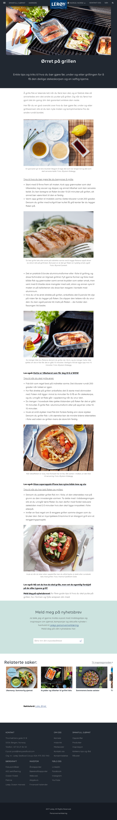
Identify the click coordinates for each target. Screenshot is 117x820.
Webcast (34, 776)
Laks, (38, 706)
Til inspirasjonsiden (102, 662)
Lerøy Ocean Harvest (15, 785)
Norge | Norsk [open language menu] (76, 3)
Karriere (33, 3)
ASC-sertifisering (13, 771)
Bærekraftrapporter (38, 771)
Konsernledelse (61, 756)
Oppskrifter (77, 738)
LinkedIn (56, 767)
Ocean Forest (12, 776)
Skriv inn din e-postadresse (47, 636)
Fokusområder (12, 767)
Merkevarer (59, 747)
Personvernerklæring (58, 813)
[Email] (56, 641)
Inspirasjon (27, 8)
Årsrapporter (35, 767)
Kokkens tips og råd (81, 751)
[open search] (109, 3)
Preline (9, 780)
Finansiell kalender (39, 785)
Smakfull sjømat (13, 8)
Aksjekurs (34, 780)
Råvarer (76, 756)
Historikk (58, 743)
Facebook (56, 771)
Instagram (57, 776)
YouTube (56, 780)
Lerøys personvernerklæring (64, 625)
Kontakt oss (95, 3)
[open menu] (4, 3)
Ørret (44, 706)
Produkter (76, 743)
